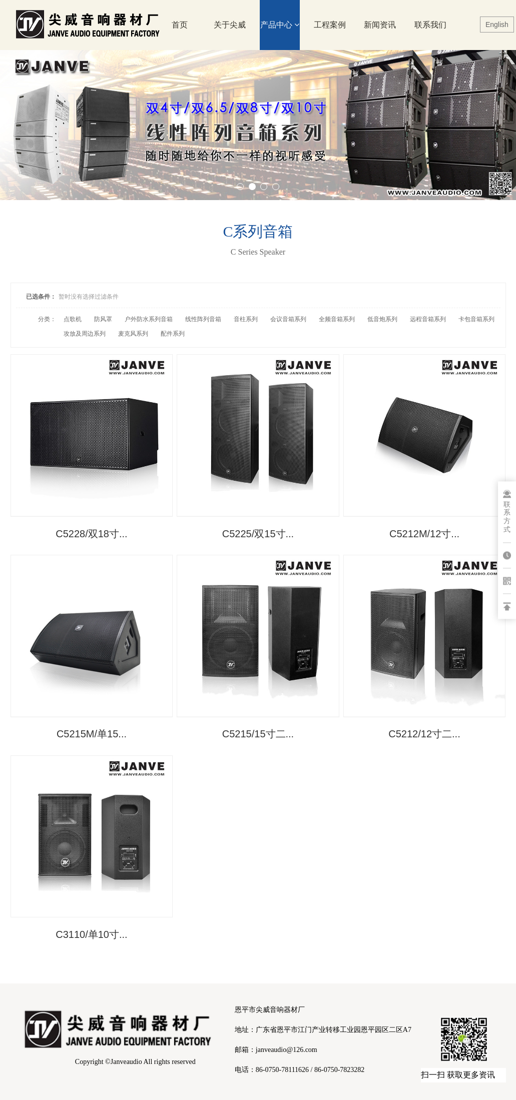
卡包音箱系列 (476, 319)
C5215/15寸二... (258, 732)
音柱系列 (246, 319)
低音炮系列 (382, 319)
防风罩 (103, 319)
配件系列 (173, 333)
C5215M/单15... (91, 732)
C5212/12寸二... (424, 732)
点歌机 (73, 319)
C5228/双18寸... (91, 532)
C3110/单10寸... (91, 932)
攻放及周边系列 (85, 333)
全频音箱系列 (337, 319)
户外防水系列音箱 (149, 319)
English (496, 25)
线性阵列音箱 (203, 319)
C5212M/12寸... (425, 532)
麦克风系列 (133, 333)
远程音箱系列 (428, 319)
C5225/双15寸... (258, 532)
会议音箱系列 (288, 319)
